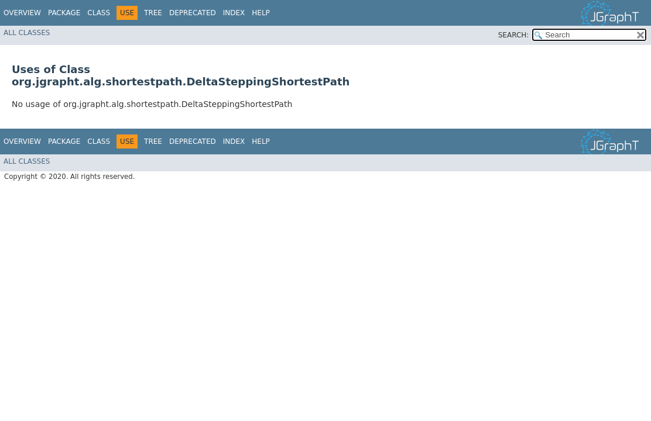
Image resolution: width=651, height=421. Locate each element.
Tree (153, 13)
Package (64, 13)
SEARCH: (513, 35)
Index (234, 13)
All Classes (27, 33)
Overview (22, 13)
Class (98, 13)
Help (261, 13)
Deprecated (192, 13)
